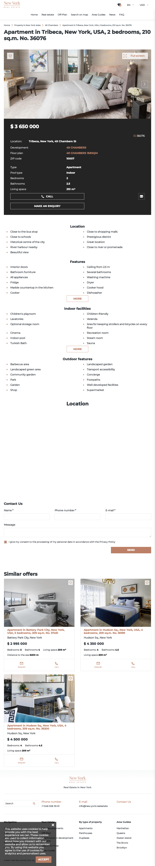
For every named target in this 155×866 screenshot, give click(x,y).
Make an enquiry (47, 206)
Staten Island (124, 838)
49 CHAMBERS (76, 147)
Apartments (85, 828)
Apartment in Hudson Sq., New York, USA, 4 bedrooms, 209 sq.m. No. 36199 (113, 631)
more (77, 298)
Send (131, 550)
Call (49, 196)
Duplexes (84, 838)
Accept (43, 859)
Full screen (138, 55)
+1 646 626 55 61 (50, 806)
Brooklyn (122, 847)
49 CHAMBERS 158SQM (82, 153)
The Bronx (122, 842)
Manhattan (123, 828)
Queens (121, 833)
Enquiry (21, 667)
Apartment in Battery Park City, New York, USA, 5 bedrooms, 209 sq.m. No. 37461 (35, 631)
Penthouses (85, 833)
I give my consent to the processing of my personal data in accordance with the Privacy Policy (62, 541)
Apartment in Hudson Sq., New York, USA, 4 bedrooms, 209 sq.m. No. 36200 (36, 727)
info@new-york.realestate (93, 806)
